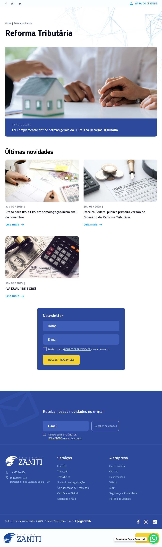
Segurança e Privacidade (123, 493)
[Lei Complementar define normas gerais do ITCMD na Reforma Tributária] (81, 92)
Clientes (113, 471)
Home (8, 23)
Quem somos (117, 466)
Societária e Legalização (71, 482)
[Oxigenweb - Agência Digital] (83, 521)
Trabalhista (63, 477)
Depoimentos (117, 477)
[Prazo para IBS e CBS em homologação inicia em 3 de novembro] (42, 193)
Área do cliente (143, 3)
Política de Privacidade (77, 349)
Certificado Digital (67, 493)
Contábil (61, 466)
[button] (6, 3)
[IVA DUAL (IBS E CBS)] (42, 267)
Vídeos (113, 482)
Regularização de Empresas (73, 488)
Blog (112, 488)
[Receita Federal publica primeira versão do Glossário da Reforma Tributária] (120, 193)
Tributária (62, 471)
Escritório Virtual (66, 499)
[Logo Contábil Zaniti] (22, 538)
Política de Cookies (120, 499)
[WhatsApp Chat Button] (153, 538)
